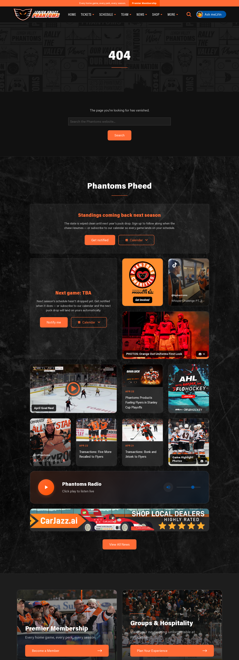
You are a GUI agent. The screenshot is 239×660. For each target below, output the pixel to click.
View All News (119, 544)
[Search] (119, 121)
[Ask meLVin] (211, 14)
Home (72, 14)
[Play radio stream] (46, 487)
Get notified (99, 240)
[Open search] (189, 14)
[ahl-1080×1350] (188, 388)
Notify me (54, 322)
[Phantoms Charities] (142, 282)
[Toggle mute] (168, 487)
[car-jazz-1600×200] (119, 519)
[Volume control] (189, 487)
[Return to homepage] (36, 14)
